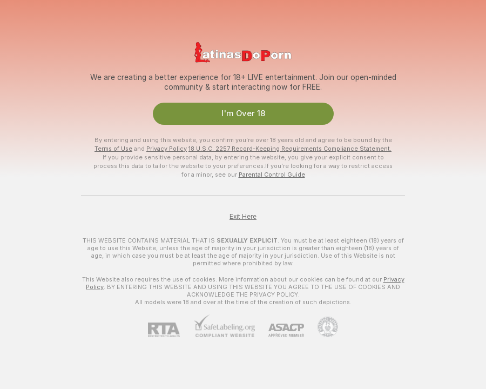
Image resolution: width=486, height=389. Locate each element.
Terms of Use (113, 148)
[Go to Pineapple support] (321, 327)
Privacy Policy (166, 148)
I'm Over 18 (243, 113)
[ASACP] (279, 330)
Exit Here (243, 216)
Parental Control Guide (272, 174)
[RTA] (170, 330)
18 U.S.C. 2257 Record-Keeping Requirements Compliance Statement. (290, 148)
